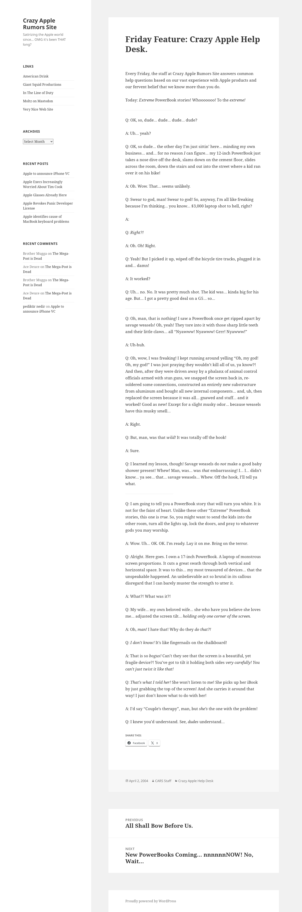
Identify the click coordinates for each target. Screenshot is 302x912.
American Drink (35, 76)
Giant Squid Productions (42, 84)
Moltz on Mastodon (38, 101)
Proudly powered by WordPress (150, 901)
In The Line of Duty (38, 92)
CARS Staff (163, 781)
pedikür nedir (34, 306)
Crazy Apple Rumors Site (40, 24)
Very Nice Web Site (38, 109)
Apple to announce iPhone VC (46, 173)
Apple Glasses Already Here (45, 195)
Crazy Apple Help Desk (195, 781)
